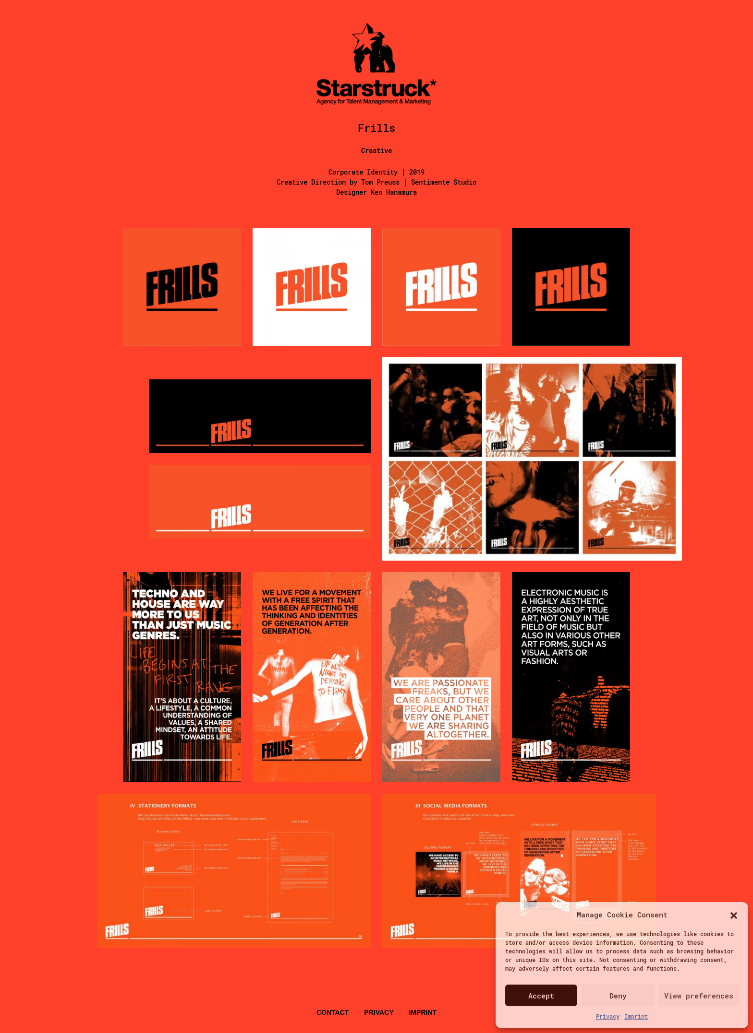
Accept (541, 995)
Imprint (636, 1016)
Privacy (607, 1016)
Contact (332, 1012)
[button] (734, 914)
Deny (618, 995)
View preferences (698, 995)
